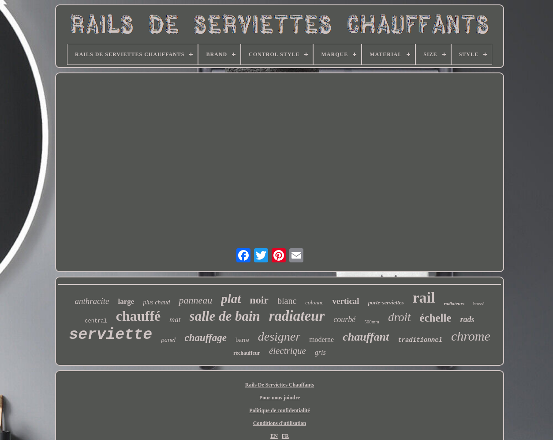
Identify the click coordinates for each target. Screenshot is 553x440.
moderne (321, 339)
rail (424, 297)
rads (467, 319)
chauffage (206, 337)
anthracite (92, 301)
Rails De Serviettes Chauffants (279, 385)
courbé (344, 319)
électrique (287, 350)
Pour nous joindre (279, 397)
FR (285, 436)
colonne (314, 302)
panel (168, 339)
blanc (286, 301)
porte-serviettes (386, 302)
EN (274, 436)
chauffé (138, 316)
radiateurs (454, 303)
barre (242, 339)
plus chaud (156, 302)
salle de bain (225, 316)
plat (231, 299)
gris (320, 352)
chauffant (366, 336)
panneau (195, 300)
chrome (470, 336)
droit (399, 317)
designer (279, 336)
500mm (371, 321)
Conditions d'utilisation (279, 423)
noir (259, 300)
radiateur (297, 316)
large (126, 301)
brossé (479, 303)
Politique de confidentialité (279, 410)
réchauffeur (246, 353)
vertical (345, 301)
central (96, 321)
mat (175, 319)
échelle (435, 318)
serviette (110, 335)
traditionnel (420, 340)
